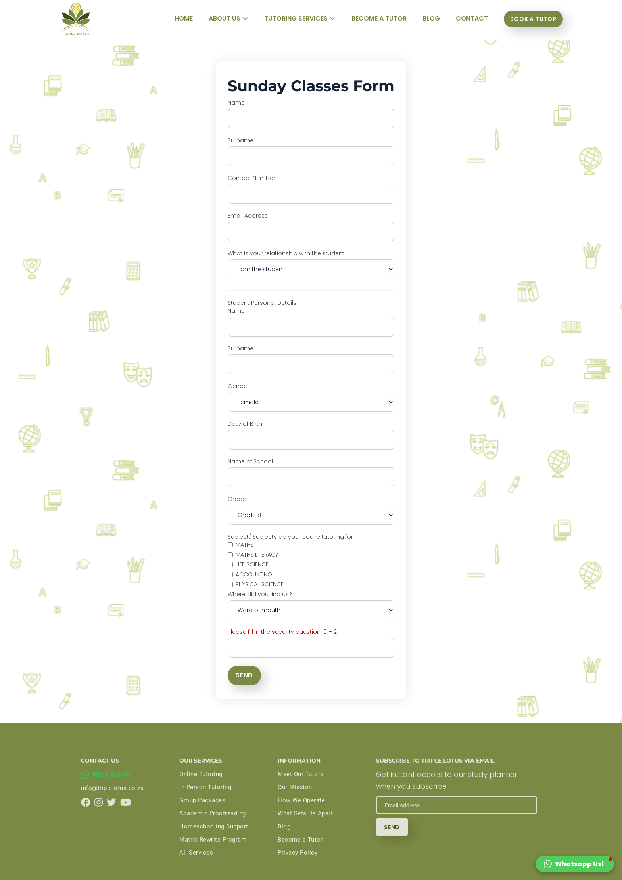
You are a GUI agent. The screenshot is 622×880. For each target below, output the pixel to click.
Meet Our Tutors (301, 787)
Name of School (250, 461)
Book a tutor (533, 19)
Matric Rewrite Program (212, 852)
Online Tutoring (201, 787)
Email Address (248, 216)
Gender (238, 386)
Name (236, 103)
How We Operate (301, 813)
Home (184, 18)
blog (431, 18)
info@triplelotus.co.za (112, 801)
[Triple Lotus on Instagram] (98, 815)
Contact (472, 18)
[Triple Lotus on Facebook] (85, 815)
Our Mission (295, 800)
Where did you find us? (260, 594)
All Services (196, 865)
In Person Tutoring (205, 800)
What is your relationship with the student (286, 253)
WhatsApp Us (111, 787)
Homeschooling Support (213, 839)
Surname (240, 140)
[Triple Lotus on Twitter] (111, 815)
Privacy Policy (297, 865)
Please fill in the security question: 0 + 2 (282, 632)
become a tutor (379, 18)
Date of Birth (245, 424)
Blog (284, 839)
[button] (228, 19)
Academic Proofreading (212, 826)
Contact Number (251, 178)
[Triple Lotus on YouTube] (125, 815)
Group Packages (202, 813)
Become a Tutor (300, 852)
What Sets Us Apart (305, 826)
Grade (237, 499)
